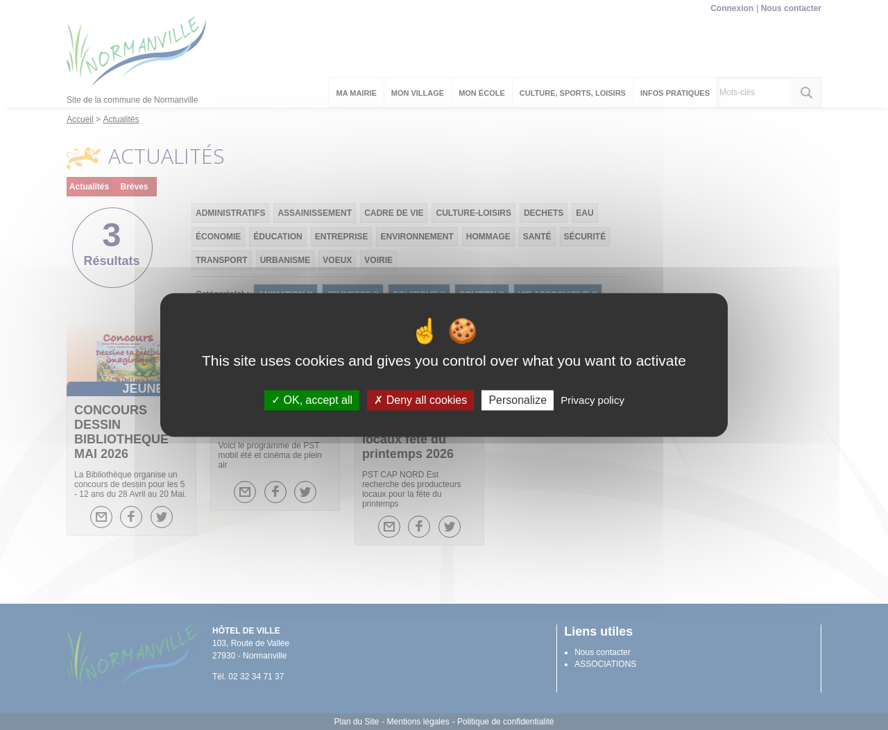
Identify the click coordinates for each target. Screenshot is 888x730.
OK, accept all (311, 400)
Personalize (517, 400)
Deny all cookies (420, 400)
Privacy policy (592, 400)
